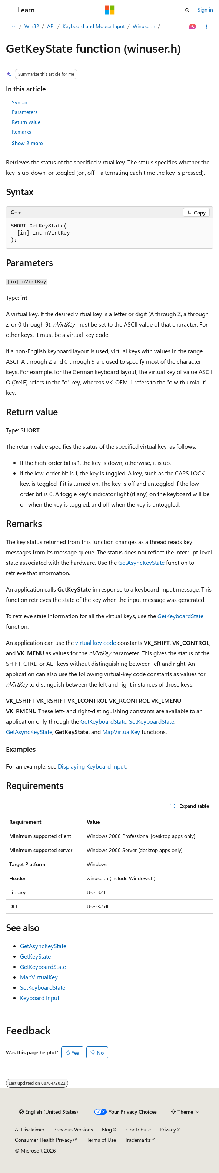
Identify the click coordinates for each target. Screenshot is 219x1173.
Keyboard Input (39, 998)
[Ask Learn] (193, 27)
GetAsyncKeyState (141, 562)
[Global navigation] (7, 10)
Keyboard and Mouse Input (113, 26)
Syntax (19, 102)
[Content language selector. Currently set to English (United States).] (49, 1112)
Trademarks (138, 1139)
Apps (30, 26)
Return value (26, 121)
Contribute (138, 1129)
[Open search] (187, 10)
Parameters (24, 111)
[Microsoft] (110, 10)
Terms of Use (101, 1139)
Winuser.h (163, 26)
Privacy (168, 1129)
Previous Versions (73, 1129)
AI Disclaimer (29, 1129)
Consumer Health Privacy (43, 1139)
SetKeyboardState (151, 721)
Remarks (21, 131)
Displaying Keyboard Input (92, 766)
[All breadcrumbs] (12, 27)
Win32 (51, 26)
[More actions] (206, 27)
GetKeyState (35, 956)
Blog (107, 1129)
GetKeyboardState (180, 616)
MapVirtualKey (121, 731)
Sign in (205, 9)
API (70, 26)
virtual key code (95, 642)
